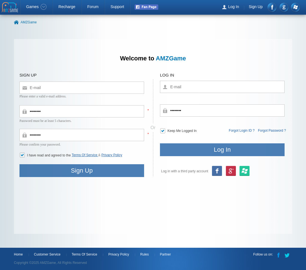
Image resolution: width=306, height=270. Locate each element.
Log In (233, 6)
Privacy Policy (112, 155)
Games (36, 7)
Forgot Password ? (272, 130)
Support (117, 6)
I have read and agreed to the (49, 155)
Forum (92, 6)
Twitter (288, 254)
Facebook (272, 7)
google (284, 7)
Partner (165, 254)
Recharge (66, 6)
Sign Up (256, 6)
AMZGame (10, 7)
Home (18, 254)
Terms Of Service (85, 155)
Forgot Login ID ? (242, 130)
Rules (144, 254)
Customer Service (47, 254)
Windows (295, 7)
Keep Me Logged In (182, 131)
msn (230, 171)
